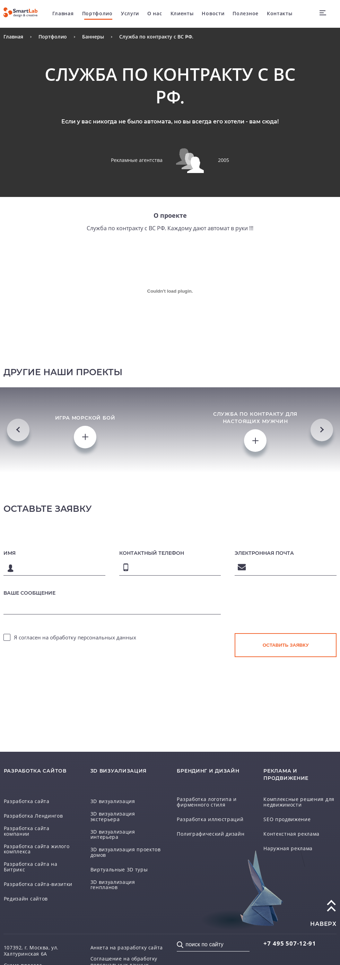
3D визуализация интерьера (113, 826)
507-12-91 (290, 936)
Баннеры (93, 36)
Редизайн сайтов (26, 891)
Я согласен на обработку (75, 642)
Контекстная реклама (291, 826)
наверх (323, 917)
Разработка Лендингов (33, 807)
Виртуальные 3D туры (119, 862)
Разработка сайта (27, 793)
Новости (213, 13)
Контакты (280, 13)
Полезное (246, 13)
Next (322, 432)
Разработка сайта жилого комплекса (37, 841)
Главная (63, 13)
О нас (155, 13)
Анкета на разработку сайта (126, 940)
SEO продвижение (287, 811)
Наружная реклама (288, 840)
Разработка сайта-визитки (38, 877)
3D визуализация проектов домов (125, 845)
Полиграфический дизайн (210, 826)
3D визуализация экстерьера (113, 808)
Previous (18, 432)
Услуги (130, 13)
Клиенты (182, 13)
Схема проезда (23, 958)
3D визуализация (113, 793)
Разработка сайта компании (27, 823)
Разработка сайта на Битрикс (31, 859)
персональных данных (107, 642)
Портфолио (97, 13)
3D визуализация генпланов (113, 877)
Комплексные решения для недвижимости (298, 794)
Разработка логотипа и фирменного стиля (207, 794)
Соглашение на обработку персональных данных (124, 955)
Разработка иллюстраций (210, 811)
